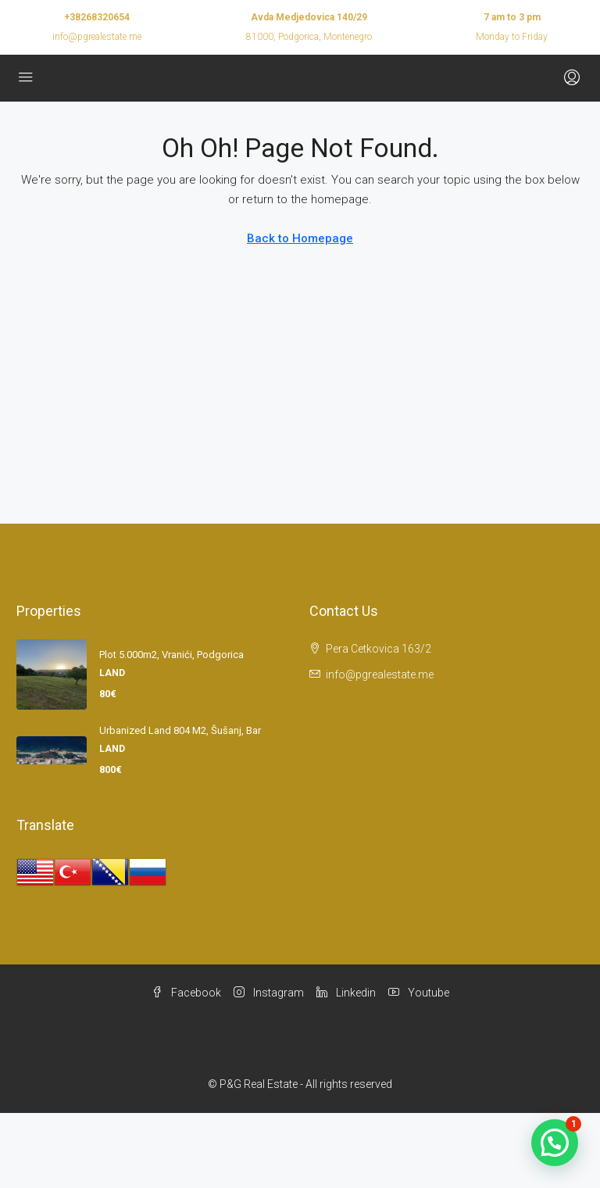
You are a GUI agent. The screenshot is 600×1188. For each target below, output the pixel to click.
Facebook (186, 992)
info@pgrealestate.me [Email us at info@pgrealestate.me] (380, 674)
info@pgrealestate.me (96, 36)
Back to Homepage (300, 238)
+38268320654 (97, 17)
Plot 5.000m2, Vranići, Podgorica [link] (171, 654)
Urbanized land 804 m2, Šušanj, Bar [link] (180, 730)
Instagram (269, 992)
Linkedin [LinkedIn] (346, 992)
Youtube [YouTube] (418, 992)
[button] (554, 1142)
